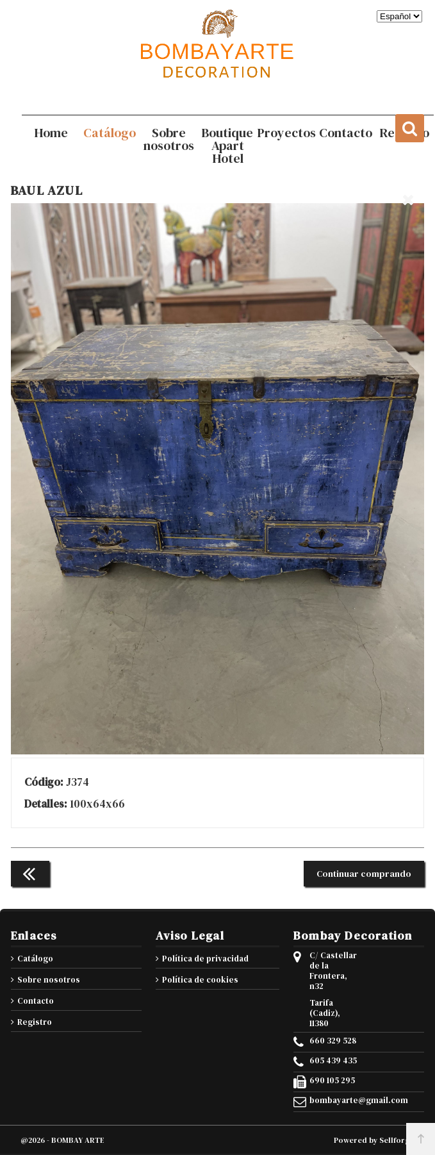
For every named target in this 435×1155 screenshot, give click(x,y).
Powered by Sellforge (374, 1140)
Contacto (35, 1000)
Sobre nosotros (48, 979)
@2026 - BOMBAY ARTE (62, 1140)
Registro (34, 1022)
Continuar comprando (363, 873)
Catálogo (35, 958)
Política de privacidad (205, 958)
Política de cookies (200, 979)
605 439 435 (333, 1061)
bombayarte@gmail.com (334, 1100)
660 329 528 (332, 1041)
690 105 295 (332, 1081)
